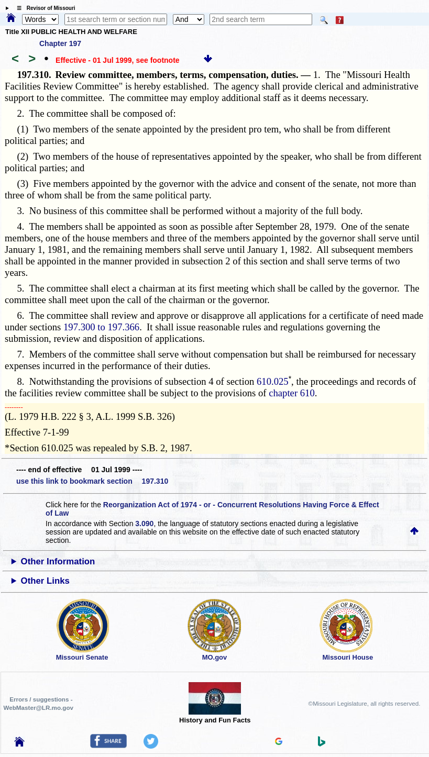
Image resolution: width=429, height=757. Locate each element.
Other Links (45, 581)
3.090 (144, 523)
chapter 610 (292, 392)
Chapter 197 (60, 43)
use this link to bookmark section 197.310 (92, 481)
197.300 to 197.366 (101, 326)
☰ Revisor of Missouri (43, 8)
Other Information (58, 561)
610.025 (273, 381)
